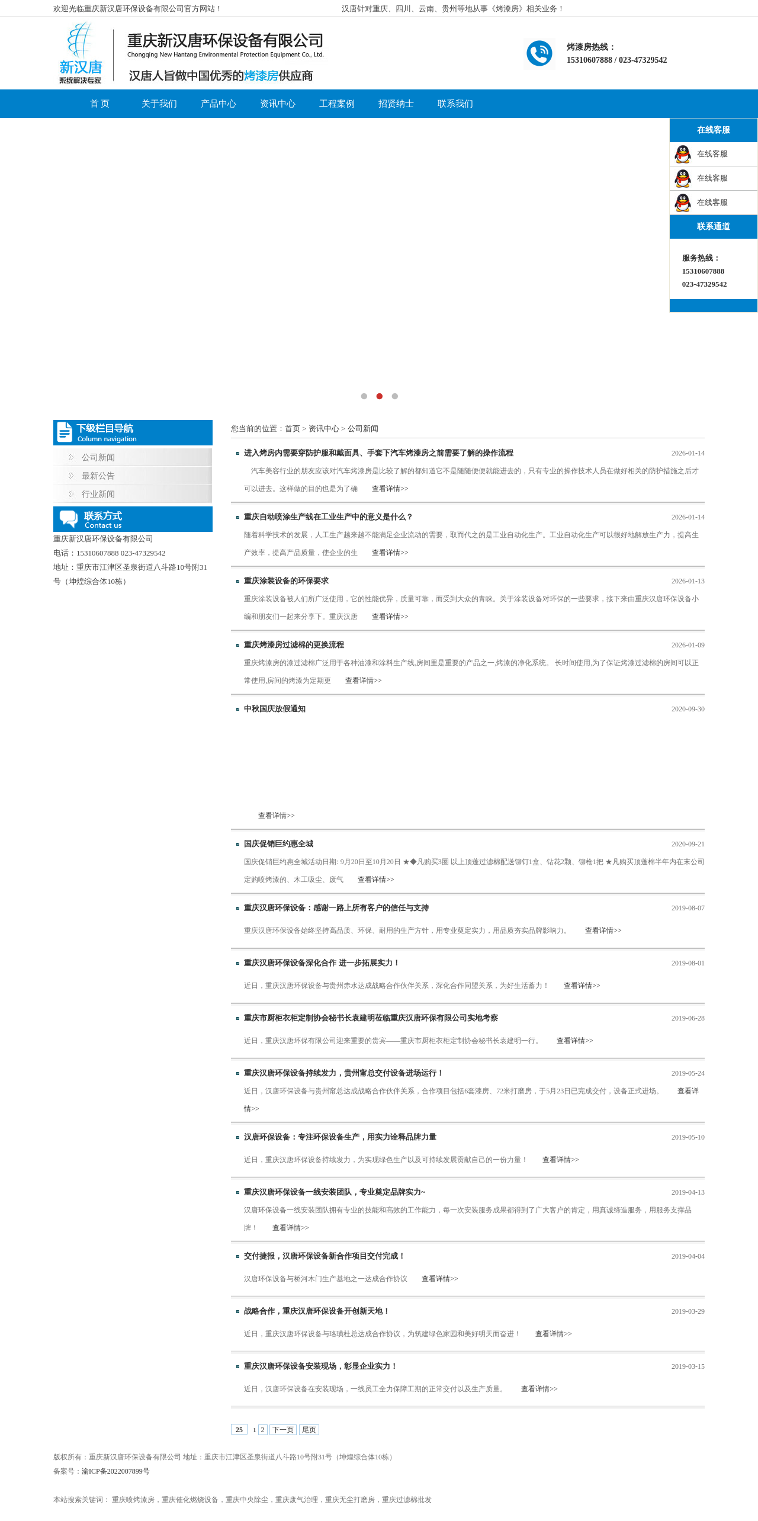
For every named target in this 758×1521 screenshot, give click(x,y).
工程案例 (337, 103)
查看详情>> (390, 488)
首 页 (100, 103)
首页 (292, 428)
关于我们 (159, 103)
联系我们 (455, 103)
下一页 (283, 1430)
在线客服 (712, 153)
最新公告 (98, 475)
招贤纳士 (396, 103)
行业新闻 (98, 494)
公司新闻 (98, 457)
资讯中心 (278, 103)
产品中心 (218, 103)
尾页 (309, 1430)
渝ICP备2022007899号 (116, 1471)
